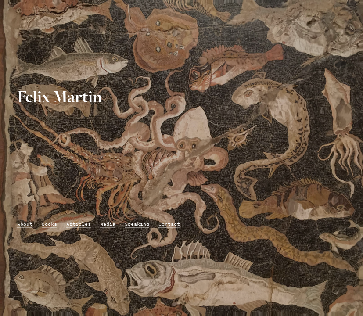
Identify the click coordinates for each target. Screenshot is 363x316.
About (24, 224)
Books (49, 224)
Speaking (137, 224)
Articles (78, 224)
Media (107, 224)
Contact (169, 224)
